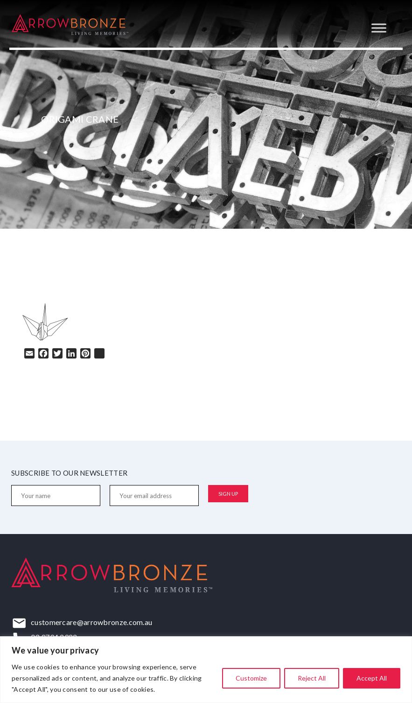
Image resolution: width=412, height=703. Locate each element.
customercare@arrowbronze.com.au (91, 622)
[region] (206, 669)
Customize (251, 678)
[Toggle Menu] (378, 27)
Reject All (312, 678)
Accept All (371, 678)
